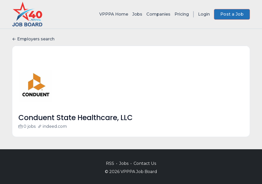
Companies (158, 14)
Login (204, 14)
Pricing (181, 14)
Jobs (137, 14)
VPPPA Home (113, 14)
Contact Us (145, 163)
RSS (110, 163)
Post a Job (232, 14)
